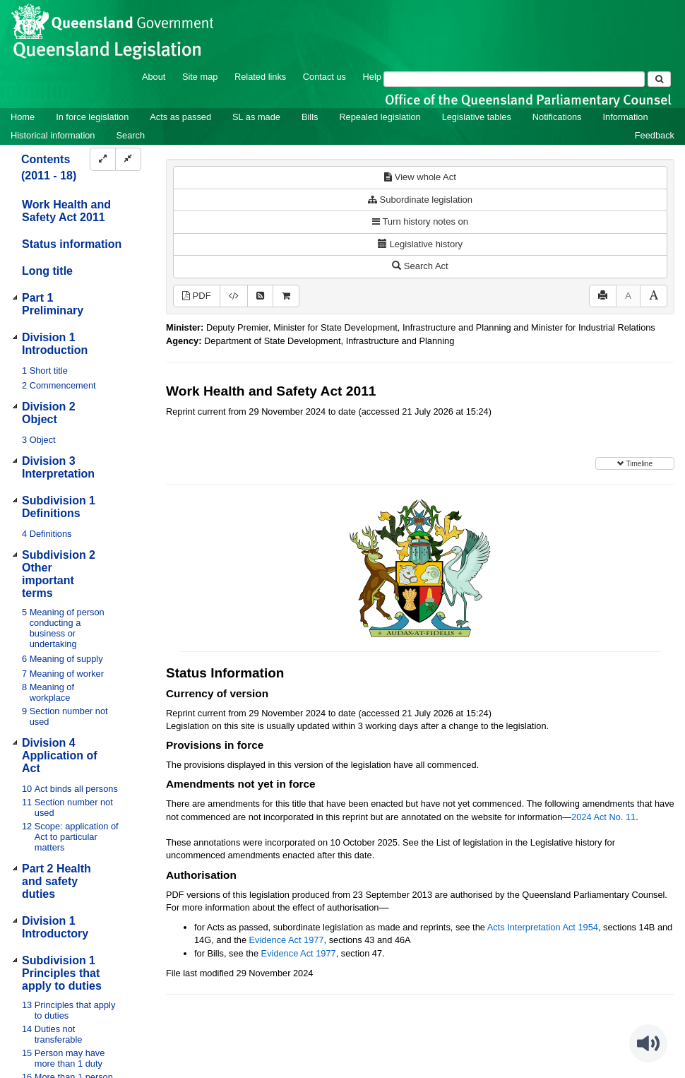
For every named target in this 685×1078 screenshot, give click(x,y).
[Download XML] (234, 296)
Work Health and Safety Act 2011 (66, 211)
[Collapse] (128, 159)
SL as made (256, 117)
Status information (71, 244)
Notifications (557, 117)
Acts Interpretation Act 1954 (542, 927)
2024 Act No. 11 (603, 817)
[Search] (514, 79)
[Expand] (103, 159)
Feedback (654, 135)
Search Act (420, 266)
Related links (260, 76)
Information (625, 117)
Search (130, 135)
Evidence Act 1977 (286, 940)
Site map (200, 76)
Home (23, 117)
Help (372, 76)
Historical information (53, 135)
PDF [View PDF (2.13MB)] (196, 295)
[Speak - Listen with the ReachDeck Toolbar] (648, 1043)
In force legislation (92, 117)
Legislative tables (476, 117)
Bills (310, 117)
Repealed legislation (379, 117)
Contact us (324, 76)
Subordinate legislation (420, 199)
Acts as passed (180, 117)
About (153, 76)
